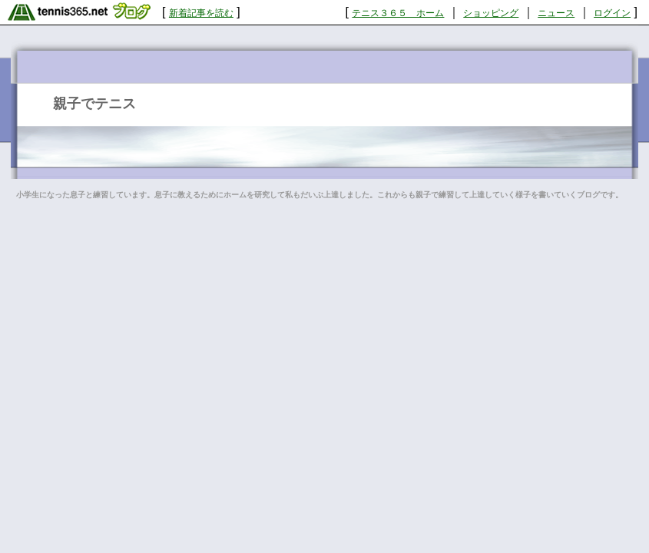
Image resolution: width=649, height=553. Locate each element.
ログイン (612, 13)
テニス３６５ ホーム (398, 13)
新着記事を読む (201, 13)
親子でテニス (94, 103)
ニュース (556, 13)
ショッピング (490, 13)
